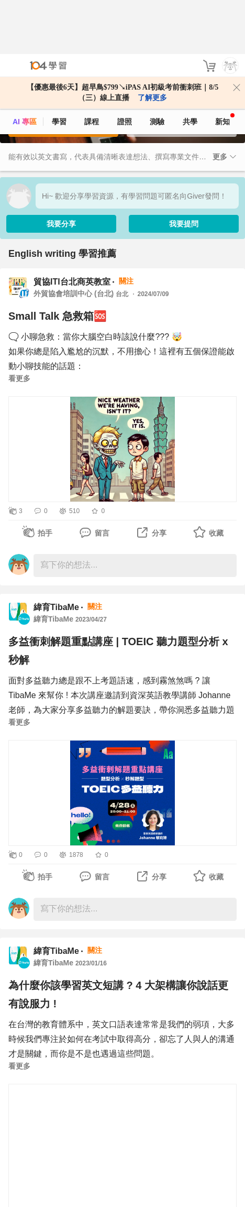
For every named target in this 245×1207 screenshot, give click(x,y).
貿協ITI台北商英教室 (72, 280)
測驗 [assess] (157, 67)
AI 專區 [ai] (25, 67)
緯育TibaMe (56, 606)
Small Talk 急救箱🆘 (57, 315)
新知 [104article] (225, 65)
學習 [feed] (59, 67)
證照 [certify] (124, 67)
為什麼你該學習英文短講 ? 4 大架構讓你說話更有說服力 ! (118, 993)
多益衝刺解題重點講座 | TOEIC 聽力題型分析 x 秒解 (118, 650)
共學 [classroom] (190, 67)
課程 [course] (91, 67)
